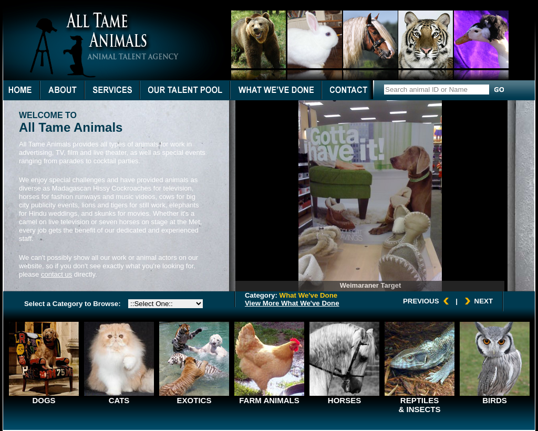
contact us (56, 274)
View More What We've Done (292, 303)
